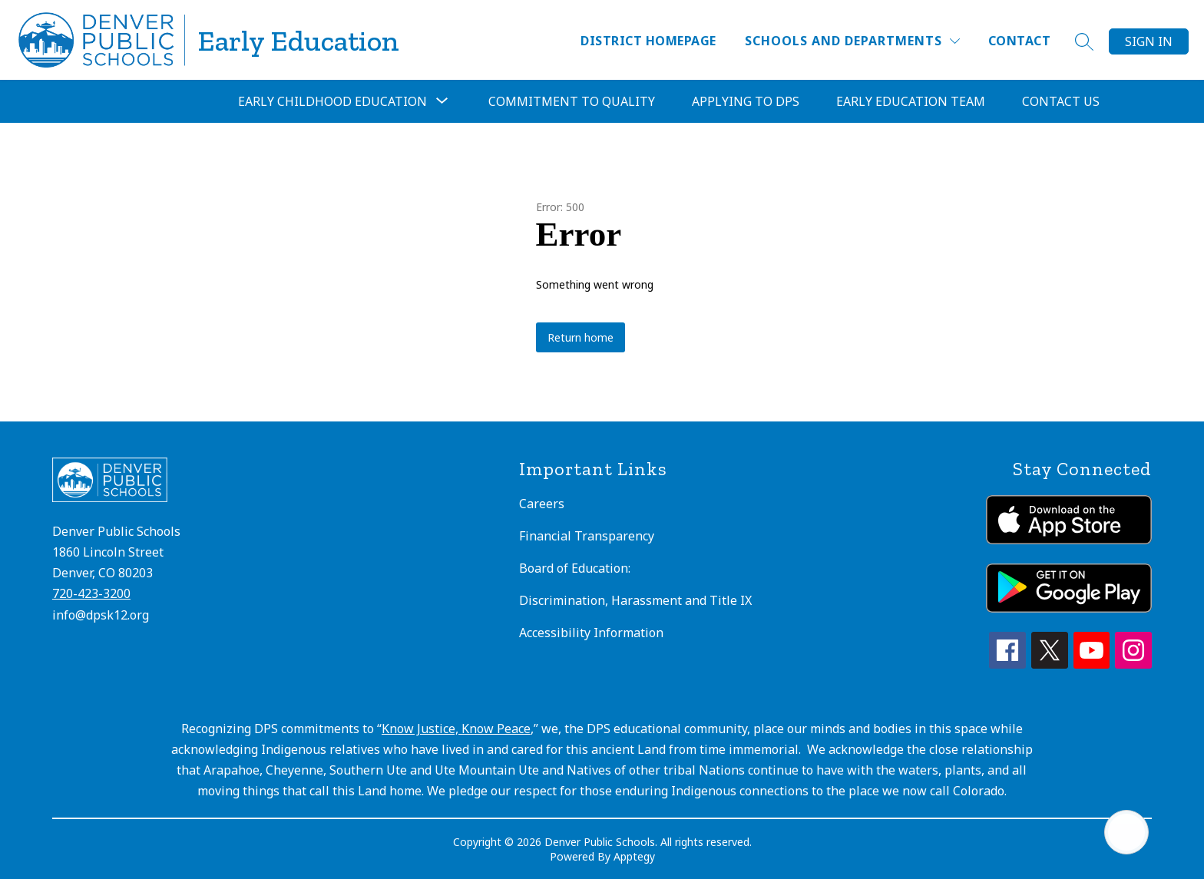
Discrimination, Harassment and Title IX (635, 600)
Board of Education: (574, 568)
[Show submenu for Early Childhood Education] (332, 101)
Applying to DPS (745, 101)
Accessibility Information (591, 632)
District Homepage (648, 40)
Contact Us (1061, 101)
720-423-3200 (91, 593)
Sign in (1149, 41)
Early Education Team (910, 101)
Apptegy (634, 856)
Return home (580, 337)
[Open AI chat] (1126, 832)
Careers (541, 503)
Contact (1019, 40)
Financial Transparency (586, 535)
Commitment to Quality (571, 101)
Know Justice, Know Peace (456, 728)
